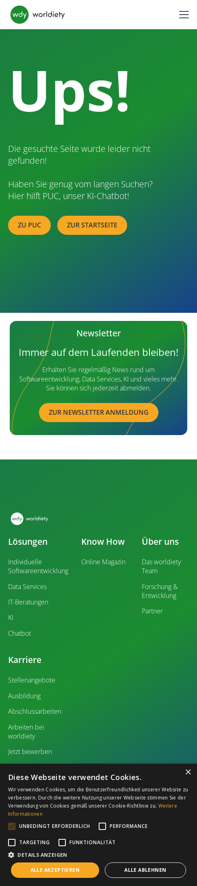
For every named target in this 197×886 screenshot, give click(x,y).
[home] (37, 14)
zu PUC (29, 225)
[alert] (98, 825)
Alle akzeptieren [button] (55, 870)
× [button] (188, 772)
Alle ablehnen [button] (145, 870)
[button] (182, 14)
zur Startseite (92, 225)
